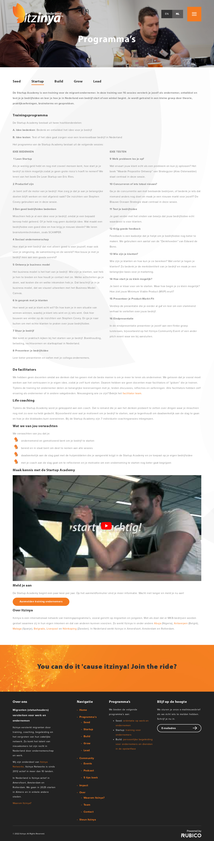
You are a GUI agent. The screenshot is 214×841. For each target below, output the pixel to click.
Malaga (17, 629)
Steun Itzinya (87, 819)
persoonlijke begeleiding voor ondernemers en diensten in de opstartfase (134, 744)
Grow (78, 81)
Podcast (89, 770)
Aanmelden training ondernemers (41, 602)
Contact (88, 812)
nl (178, 14)
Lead (97, 81)
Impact (83, 785)
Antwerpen (181, 623)
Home (83, 710)
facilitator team (132, 393)
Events (88, 763)
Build (59, 81)
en (167, 14)
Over (82, 792)
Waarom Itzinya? (22, 803)
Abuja (157, 623)
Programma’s (88, 717)
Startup (37, 81)
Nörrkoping (70, 629)
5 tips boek (91, 777)
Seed (17, 81)
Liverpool (52, 629)
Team (87, 805)
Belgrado (39, 629)
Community (86, 758)
